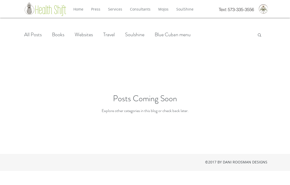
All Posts (33, 34)
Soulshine (134, 34)
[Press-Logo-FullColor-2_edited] (263, 9)
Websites (84, 34)
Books (58, 34)
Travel (109, 34)
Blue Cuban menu (173, 34)
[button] (259, 35)
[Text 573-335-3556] (236, 9)
